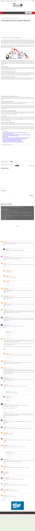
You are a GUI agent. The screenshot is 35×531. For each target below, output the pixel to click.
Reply (4, 254)
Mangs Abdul (8, 391)
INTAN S (5, 258)
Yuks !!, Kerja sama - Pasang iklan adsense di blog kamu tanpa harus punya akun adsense (16, 134)
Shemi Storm (5, 440)
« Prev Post (4, 190)
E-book (15, 1)
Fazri (4, 433)
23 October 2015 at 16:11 (11, 236)
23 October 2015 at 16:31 (11, 251)
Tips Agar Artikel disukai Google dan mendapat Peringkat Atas (15, 20)
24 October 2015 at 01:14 (10, 304)
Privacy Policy (3, 1)
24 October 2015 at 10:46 (13, 386)
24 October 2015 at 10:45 (10, 407)
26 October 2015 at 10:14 (13, 326)
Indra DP (5, 415)
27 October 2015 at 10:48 (12, 478)
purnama (7, 348)
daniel (4, 333)
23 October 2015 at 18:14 (9, 258)
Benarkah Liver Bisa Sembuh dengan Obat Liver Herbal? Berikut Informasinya (14, 132)
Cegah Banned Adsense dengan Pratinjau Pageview (10, 135)
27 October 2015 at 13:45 (13, 391)
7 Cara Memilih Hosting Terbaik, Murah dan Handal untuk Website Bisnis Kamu (14, 138)
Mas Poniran (5, 236)
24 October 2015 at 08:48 (12, 348)
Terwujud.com (17, 507)
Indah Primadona (6, 484)
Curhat (12, 1)
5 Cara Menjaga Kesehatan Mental (7, 133)
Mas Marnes (5, 297)
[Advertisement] (17, 29)
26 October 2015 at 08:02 (10, 461)
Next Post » (31, 190)
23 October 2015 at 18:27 (14, 265)
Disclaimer (7, 1)
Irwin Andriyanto (6, 478)
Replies (5, 263)
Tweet (10, 161)
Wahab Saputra (6, 427)
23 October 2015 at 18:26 (11, 283)
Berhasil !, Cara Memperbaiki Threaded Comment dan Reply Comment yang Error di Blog (16, 137)
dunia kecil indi (6, 454)
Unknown (5, 304)
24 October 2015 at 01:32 (13, 312)
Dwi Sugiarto (5, 251)
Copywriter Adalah (5, 136)
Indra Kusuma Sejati (6, 312)
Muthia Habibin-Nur (6, 472)
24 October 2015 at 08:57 (10, 362)
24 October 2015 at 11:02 (9, 415)
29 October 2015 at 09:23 (12, 484)
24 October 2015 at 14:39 (8, 433)
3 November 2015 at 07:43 (10, 490)
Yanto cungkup (8, 265)
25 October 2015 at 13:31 (11, 454)
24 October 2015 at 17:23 (11, 440)
